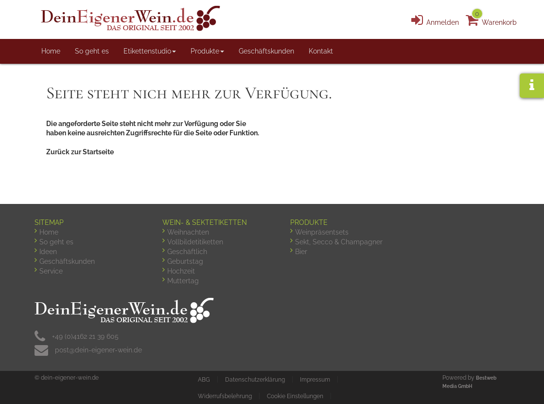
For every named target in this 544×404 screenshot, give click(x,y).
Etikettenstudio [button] (149, 51)
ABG (204, 379)
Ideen (48, 252)
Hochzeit (181, 271)
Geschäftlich (187, 252)
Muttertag (183, 281)
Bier (301, 252)
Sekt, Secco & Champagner (339, 242)
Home (50, 51)
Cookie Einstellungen (295, 396)
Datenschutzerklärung (255, 379)
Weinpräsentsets (322, 232)
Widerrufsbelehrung (225, 396)
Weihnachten (188, 232)
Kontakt (321, 51)
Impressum (315, 379)
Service (51, 271)
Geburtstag (185, 261)
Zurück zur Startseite (80, 152)
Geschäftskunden (266, 51)
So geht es (92, 51)
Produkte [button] (207, 51)
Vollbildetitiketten (195, 242)
